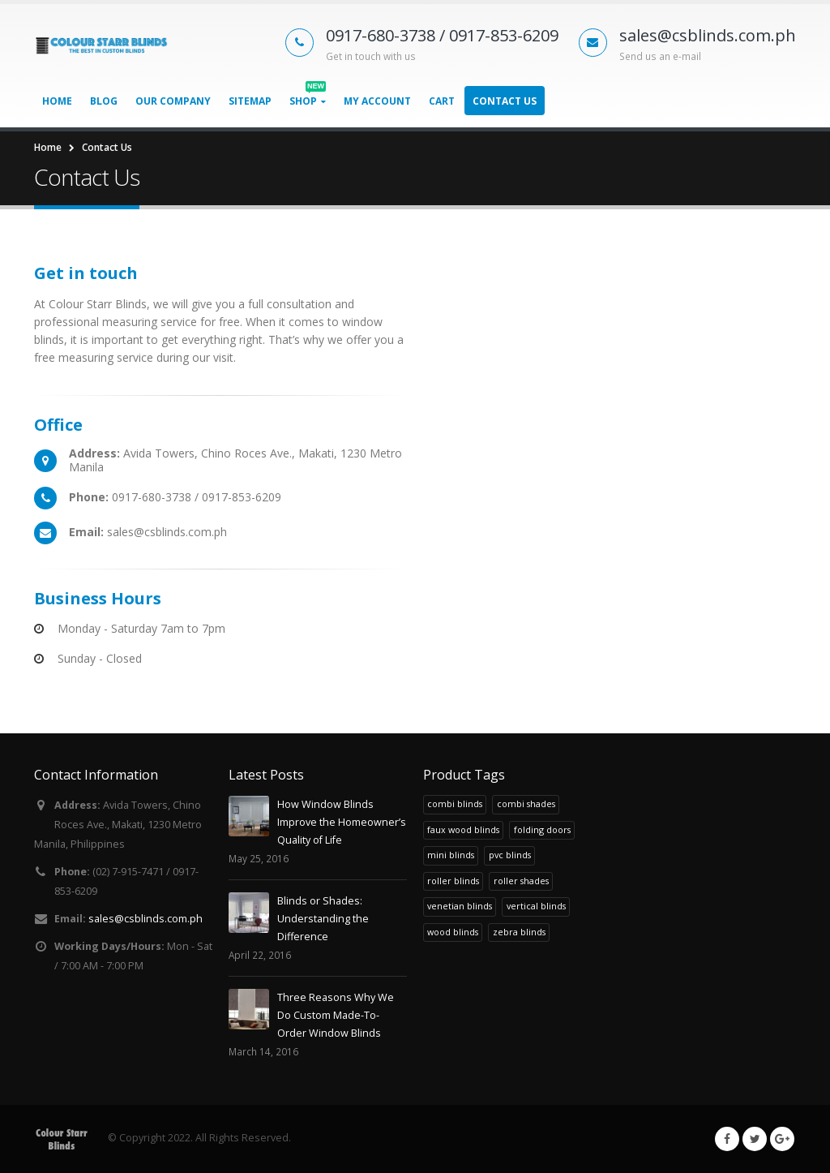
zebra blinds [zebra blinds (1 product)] (519, 932)
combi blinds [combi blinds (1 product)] (454, 803)
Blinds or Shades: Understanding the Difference (323, 918)
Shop (307, 97)
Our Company (173, 101)
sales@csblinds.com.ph (145, 919)
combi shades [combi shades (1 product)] (526, 803)
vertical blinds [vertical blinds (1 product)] (536, 906)
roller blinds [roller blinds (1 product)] (453, 880)
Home (57, 101)
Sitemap (250, 101)
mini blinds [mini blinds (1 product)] (450, 855)
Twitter (754, 1139)
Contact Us (505, 101)
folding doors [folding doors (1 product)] (542, 829)
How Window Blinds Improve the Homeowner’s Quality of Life (341, 822)
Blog (104, 101)
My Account (377, 101)
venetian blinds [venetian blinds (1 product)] (459, 906)
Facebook (727, 1139)
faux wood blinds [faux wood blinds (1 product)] (463, 829)
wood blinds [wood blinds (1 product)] (452, 932)
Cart (442, 101)
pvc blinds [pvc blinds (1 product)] (510, 855)
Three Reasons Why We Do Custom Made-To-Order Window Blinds (335, 1015)
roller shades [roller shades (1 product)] (521, 880)
